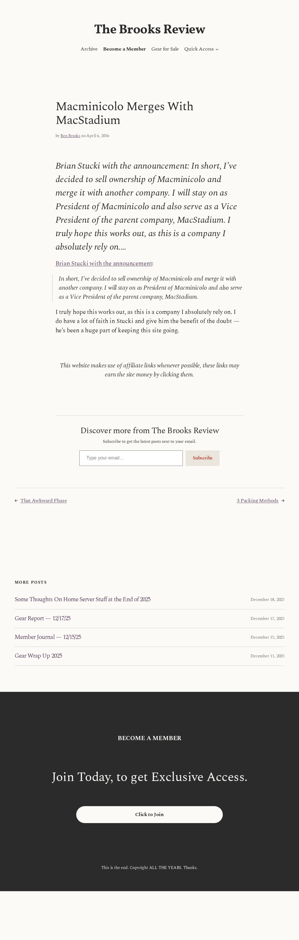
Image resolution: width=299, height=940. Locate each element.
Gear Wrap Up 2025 (38, 656)
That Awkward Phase (43, 500)
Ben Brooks (70, 136)
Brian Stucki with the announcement (103, 263)
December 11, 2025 (267, 656)
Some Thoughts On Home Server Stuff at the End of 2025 (82, 599)
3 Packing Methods (258, 500)
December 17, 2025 (267, 619)
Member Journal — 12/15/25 (48, 637)
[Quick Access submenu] (216, 49)
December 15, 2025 (267, 637)
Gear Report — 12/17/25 (42, 618)
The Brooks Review (149, 30)
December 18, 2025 (267, 600)
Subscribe (203, 458)
